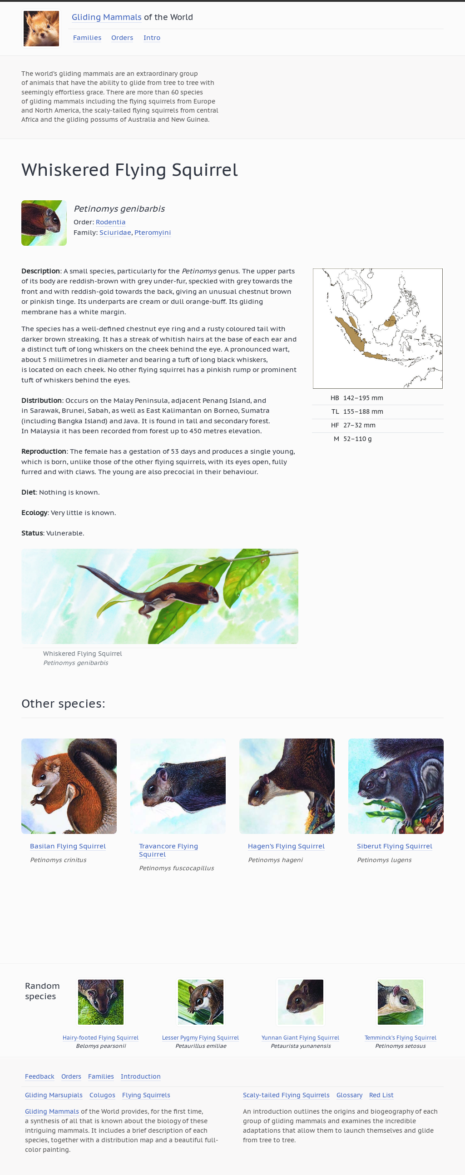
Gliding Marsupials (54, 1095)
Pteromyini (152, 232)
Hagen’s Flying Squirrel (286, 846)
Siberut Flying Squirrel (394, 846)
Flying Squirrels (146, 1095)
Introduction (141, 1076)
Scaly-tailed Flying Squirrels (286, 1095)
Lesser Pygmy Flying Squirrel (200, 1037)
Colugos (102, 1095)
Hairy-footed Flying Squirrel (101, 1037)
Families (87, 37)
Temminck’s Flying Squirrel (400, 1037)
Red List (381, 1095)
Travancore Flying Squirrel (168, 850)
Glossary (349, 1095)
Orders (122, 37)
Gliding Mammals (107, 17)
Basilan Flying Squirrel (68, 846)
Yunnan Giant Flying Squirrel (300, 1037)
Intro (151, 37)
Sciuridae (115, 232)
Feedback (39, 1076)
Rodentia (111, 222)
